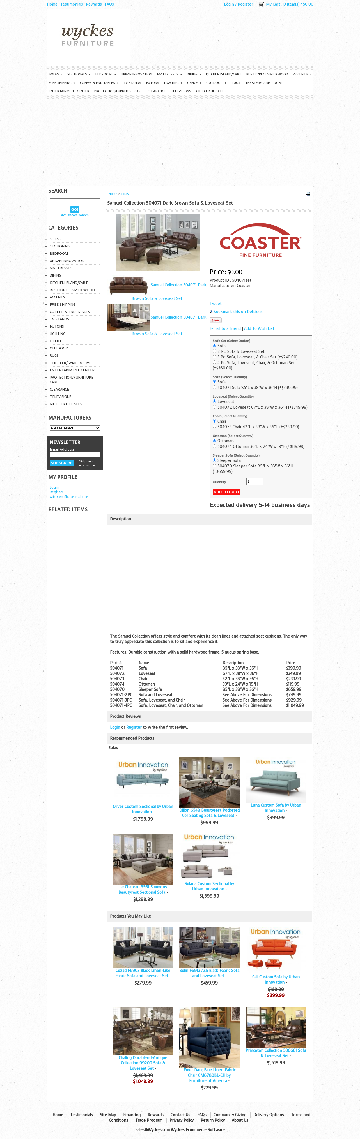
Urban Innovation (136, 74)
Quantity (219, 482)
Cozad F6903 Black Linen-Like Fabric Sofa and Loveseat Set (143, 973)
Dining (194, 74)
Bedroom (105, 74)
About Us (240, 1120)
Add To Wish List (259, 328)
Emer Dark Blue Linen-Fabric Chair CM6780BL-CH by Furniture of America (209, 1076)
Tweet (216, 303)
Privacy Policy (181, 1120)
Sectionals (78, 74)
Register (245, 4)
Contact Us (180, 1115)
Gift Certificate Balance (69, 496)
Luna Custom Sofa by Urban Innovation (276, 808)
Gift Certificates (211, 91)
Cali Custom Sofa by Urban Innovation (276, 979)
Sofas (55, 74)
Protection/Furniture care (118, 91)
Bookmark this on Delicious (238, 311)
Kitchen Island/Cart (223, 74)
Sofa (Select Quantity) (230, 377)
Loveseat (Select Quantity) (233, 396)
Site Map (108, 1115)
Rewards (94, 4)
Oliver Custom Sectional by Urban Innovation (143, 809)
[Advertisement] (180, 141)
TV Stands (132, 82)
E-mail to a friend (225, 328)
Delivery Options (268, 1115)
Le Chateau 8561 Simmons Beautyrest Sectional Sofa (142, 890)
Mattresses (169, 74)
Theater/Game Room (263, 82)
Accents (302, 74)
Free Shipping (62, 82)
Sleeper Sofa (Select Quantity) (236, 455)
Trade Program (148, 1120)
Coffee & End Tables (99, 82)
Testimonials (71, 4)
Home (52, 4)
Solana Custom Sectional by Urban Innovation (209, 886)
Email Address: (62, 449)
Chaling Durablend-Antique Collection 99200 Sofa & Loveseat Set (143, 1063)
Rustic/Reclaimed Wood (267, 74)
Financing (132, 1115)
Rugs (236, 82)
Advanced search (75, 215)
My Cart (273, 4)
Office (194, 82)
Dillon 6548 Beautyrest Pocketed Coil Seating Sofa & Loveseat (209, 813)
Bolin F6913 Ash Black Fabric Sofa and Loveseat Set (209, 973)
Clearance (157, 91)
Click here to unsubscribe (87, 463)
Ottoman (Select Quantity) (233, 436)
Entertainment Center (69, 91)
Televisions (181, 91)
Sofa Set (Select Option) (231, 341)
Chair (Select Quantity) (230, 416)
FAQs (109, 4)
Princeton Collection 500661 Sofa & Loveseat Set (276, 1053)
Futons (152, 82)
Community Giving (230, 1115)
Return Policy (213, 1120)
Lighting (173, 82)
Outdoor (216, 82)
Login (229, 4)
